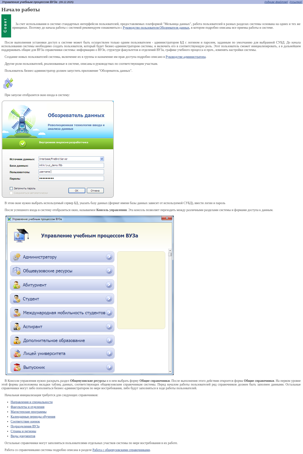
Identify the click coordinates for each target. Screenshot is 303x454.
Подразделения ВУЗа (25, 426)
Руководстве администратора (186, 57)
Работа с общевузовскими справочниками (121, 450)
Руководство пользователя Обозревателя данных (156, 27)
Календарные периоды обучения (33, 416)
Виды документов (23, 436)
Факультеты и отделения (27, 407)
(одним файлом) (276, 2)
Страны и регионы (23, 431)
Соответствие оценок (25, 421)
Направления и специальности (32, 402)
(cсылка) (296, 2)
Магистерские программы (28, 412)
